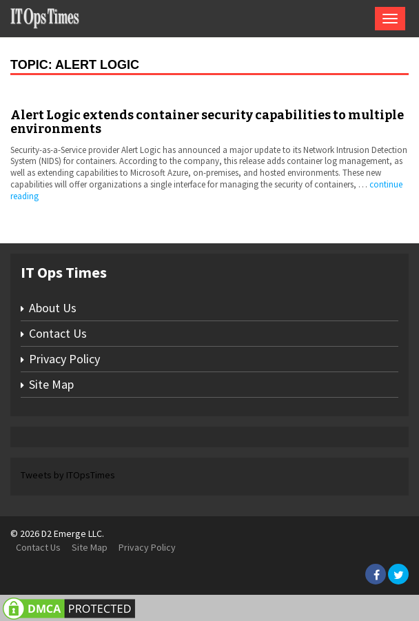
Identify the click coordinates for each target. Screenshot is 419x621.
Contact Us (58, 333)
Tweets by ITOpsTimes (68, 475)
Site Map (51, 384)
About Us (52, 308)
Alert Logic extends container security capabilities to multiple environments (207, 122)
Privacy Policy (64, 359)
